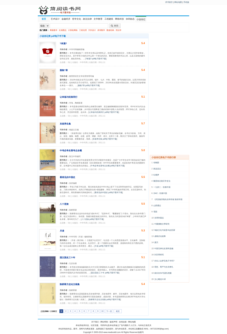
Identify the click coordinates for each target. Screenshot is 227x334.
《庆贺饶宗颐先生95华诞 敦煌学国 (168, 199)
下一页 (109, 311)
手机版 (186, 2)
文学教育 (98, 19)
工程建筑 (108, 19)
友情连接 (123, 322)
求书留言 (169, 2)
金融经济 (65, 19)
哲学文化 (76, 19)
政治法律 (87, 19)
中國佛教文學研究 (161, 224)
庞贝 (156, 242)
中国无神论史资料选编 (163, 248)
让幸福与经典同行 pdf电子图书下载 (104, 112)
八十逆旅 (64, 204)
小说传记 (141, 19)
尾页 (118, 311)
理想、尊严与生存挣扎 (163, 267)
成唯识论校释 (160, 236)
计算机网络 (73, 30)
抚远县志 (157, 169)
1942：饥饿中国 (160, 193)
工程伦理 (83, 30)
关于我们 (95, 322)
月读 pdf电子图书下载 (104, 246)
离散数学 (53, 30)
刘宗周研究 (159, 255)
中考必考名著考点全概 (71, 150)
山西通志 (157, 205)
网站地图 (178, 2)
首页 (44, 19)
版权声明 (113, 322)
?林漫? (63, 43)
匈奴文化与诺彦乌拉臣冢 (164, 230)
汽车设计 (92, 30)
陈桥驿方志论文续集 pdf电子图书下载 (104, 299)
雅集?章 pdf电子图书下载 (88, 85)
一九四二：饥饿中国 (161, 187)
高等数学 (101, 30)
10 (102, 311)
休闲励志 (130, 19)
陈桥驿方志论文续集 (70, 284)
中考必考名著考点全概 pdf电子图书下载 (107, 166)
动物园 (156, 162)
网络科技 (119, 19)
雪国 (155, 212)
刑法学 (118, 30)
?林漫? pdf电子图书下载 (96, 59)
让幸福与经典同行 (68, 97)
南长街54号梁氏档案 (163, 273)
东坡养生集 (65, 123)
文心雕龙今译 (160, 279)
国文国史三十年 (67, 257)
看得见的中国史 (67, 177)
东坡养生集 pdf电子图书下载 (105, 139)
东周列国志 (159, 218)
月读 (62, 230)
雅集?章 (64, 70)
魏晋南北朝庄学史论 (161, 181)
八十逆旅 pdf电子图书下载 (92, 219)
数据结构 (110, 30)
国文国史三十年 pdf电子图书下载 (105, 273)
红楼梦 (156, 175)
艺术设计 (55, 19)
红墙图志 (63, 30)
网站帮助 (104, 322)
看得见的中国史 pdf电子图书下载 (108, 192)
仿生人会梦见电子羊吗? (164, 261)
